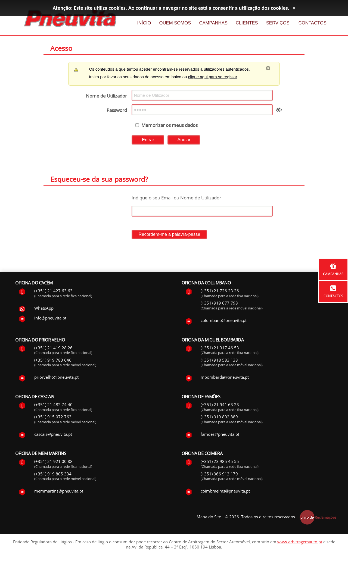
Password (117, 111)
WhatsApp (44, 309)
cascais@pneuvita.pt (53, 435)
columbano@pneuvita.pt (224, 321)
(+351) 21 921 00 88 (53, 462)
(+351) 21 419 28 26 (53, 349)
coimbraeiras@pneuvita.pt (225, 492)
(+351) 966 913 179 (219, 475)
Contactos (333, 296)
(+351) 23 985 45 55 (220, 462)
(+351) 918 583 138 (219, 361)
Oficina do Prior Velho (40, 341)
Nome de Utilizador (106, 96)
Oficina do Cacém (33, 284)
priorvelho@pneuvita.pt (56, 378)
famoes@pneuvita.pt (220, 435)
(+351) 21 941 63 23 (220, 405)
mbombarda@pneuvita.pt (225, 378)
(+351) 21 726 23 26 (220, 291)
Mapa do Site (209, 518)
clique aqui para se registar (212, 76)
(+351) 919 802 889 (219, 418)
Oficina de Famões (201, 398)
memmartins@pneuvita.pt (58, 492)
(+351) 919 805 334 (53, 475)
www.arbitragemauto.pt (299, 543)
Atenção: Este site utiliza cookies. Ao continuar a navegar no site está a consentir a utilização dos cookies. (171, 8)
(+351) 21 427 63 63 (53, 291)
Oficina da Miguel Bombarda (213, 341)
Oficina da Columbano (206, 284)
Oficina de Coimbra (202, 454)
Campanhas (333, 274)
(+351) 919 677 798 (219, 304)
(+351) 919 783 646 (53, 361)
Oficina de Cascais (34, 398)
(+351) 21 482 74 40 (53, 405)
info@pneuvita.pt (50, 319)
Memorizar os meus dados (169, 126)
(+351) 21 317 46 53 (220, 349)
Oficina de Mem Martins (40, 454)
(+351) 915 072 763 (53, 418)
